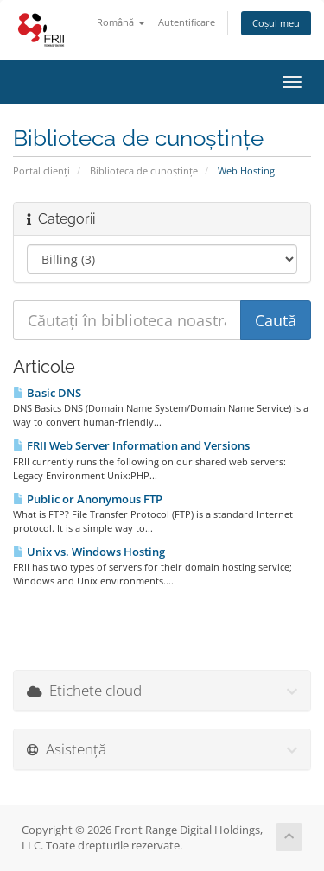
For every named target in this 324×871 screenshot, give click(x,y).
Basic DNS (47, 393)
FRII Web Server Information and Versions (131, 445)
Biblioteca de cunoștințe (144, 170)
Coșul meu (276, 22)
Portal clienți (41, 170)
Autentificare (186, 22)
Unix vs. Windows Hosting (89, 551)
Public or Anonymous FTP (87, 499)
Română (121, 22)
